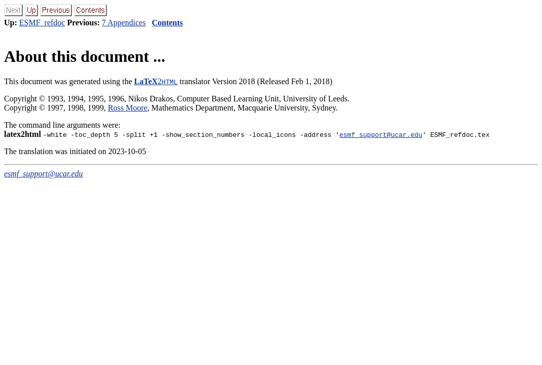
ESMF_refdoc (42, 22)
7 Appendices (124, 22)
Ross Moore (127, 107)
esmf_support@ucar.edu (380, 134)
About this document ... (84, 56)
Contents (167, 22)
